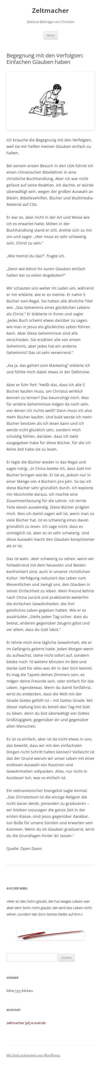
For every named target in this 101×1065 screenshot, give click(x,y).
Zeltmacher (50, 10)
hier (18, 990)
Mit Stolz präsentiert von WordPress (33, 1055)
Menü (51, 35)
